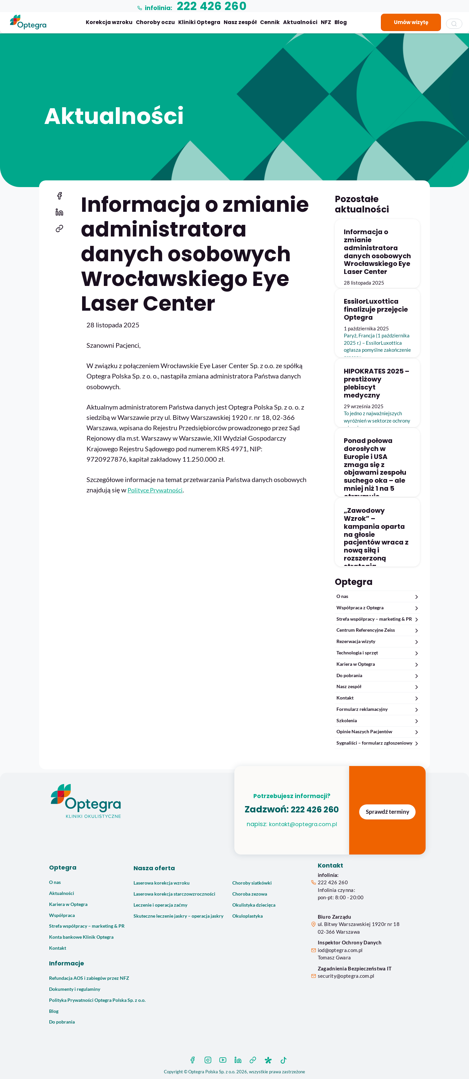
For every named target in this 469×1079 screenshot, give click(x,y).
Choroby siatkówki (252, 883)
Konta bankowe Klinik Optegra (81, 937)
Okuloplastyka (247, 916)
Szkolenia (378, 721)
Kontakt (378, 698)
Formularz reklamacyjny (378, 709)
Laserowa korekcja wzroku (162, 883)
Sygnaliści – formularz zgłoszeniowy (378, 743)
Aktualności (300, 22)
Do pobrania (378, 675)
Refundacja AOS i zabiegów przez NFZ (89, 978)
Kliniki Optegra (199, 22)
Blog (340, 22)
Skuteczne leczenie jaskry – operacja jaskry (178, 916)
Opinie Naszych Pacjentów (378, 732)
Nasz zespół (240, 22)
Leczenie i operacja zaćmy (160, 905)
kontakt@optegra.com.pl (292, 834)
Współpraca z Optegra (378, 608)
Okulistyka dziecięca (253, 905)
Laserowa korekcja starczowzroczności (174, 894)
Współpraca (62, 915)
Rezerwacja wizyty (378, 641)
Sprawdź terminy (387, 812)
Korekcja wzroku (109, 22)
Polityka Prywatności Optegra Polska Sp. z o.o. (97, 1000)
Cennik (270, 22)
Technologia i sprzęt (378, 653)
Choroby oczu (155, 22)
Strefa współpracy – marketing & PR (378, 619)
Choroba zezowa (249, 894)
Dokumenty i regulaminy (74, 989)
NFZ (326, 22)
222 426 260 (333, 882)
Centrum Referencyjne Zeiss (378, 630)
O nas (378, 596)
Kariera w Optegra (378, 664)
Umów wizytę (411, 22)
